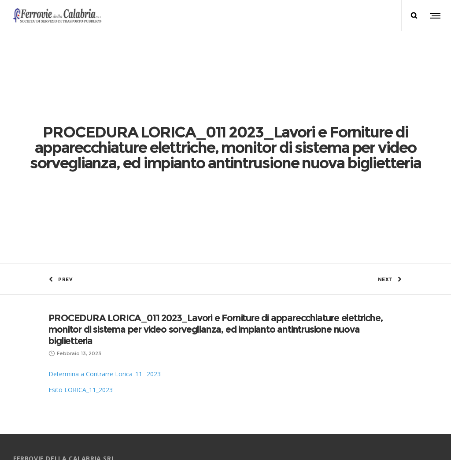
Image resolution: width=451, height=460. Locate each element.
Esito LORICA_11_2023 (80, 247)
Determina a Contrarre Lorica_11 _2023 (104, 231)
